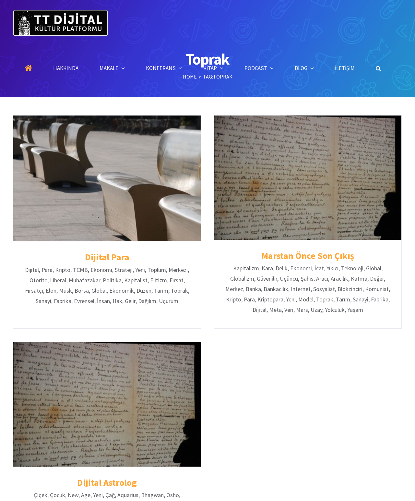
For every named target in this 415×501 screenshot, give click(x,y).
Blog (273, 447)
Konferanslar (215, 447)
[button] (378, 68)
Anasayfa (119, 447)
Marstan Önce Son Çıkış (291, 256)
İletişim (298, 447)
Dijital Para (107, 257)
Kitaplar (248, 447)
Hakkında (150, 447)
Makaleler (181, 447)
